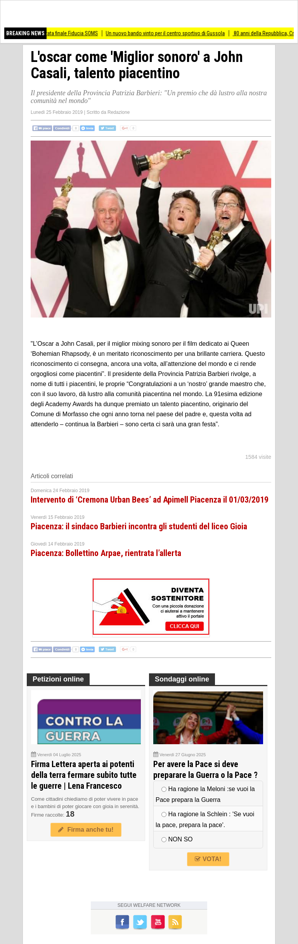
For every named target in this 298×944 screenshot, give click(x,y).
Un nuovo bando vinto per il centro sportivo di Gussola (170, 33)
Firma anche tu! (85, 829)
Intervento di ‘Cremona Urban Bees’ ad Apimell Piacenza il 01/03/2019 (150, 500)
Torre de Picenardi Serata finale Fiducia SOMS (53, 33)
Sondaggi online (182, 679)
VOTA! (208, 859)
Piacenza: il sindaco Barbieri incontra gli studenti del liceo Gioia (139, 526)
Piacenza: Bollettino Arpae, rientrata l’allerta (106, 553)
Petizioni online (58, 679)
